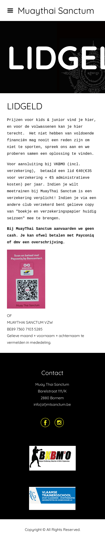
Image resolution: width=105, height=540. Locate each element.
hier (89, 120)
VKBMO (59, 164)
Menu (12, 10)
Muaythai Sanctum (56, 10)
